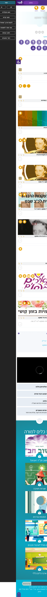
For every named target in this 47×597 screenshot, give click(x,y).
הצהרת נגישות (29, 587)
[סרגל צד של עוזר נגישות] (2, 61)
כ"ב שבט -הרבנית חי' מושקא (35, 345)
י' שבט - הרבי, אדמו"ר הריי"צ (35, 341)
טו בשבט (42, 337)
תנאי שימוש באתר (18, 587)
